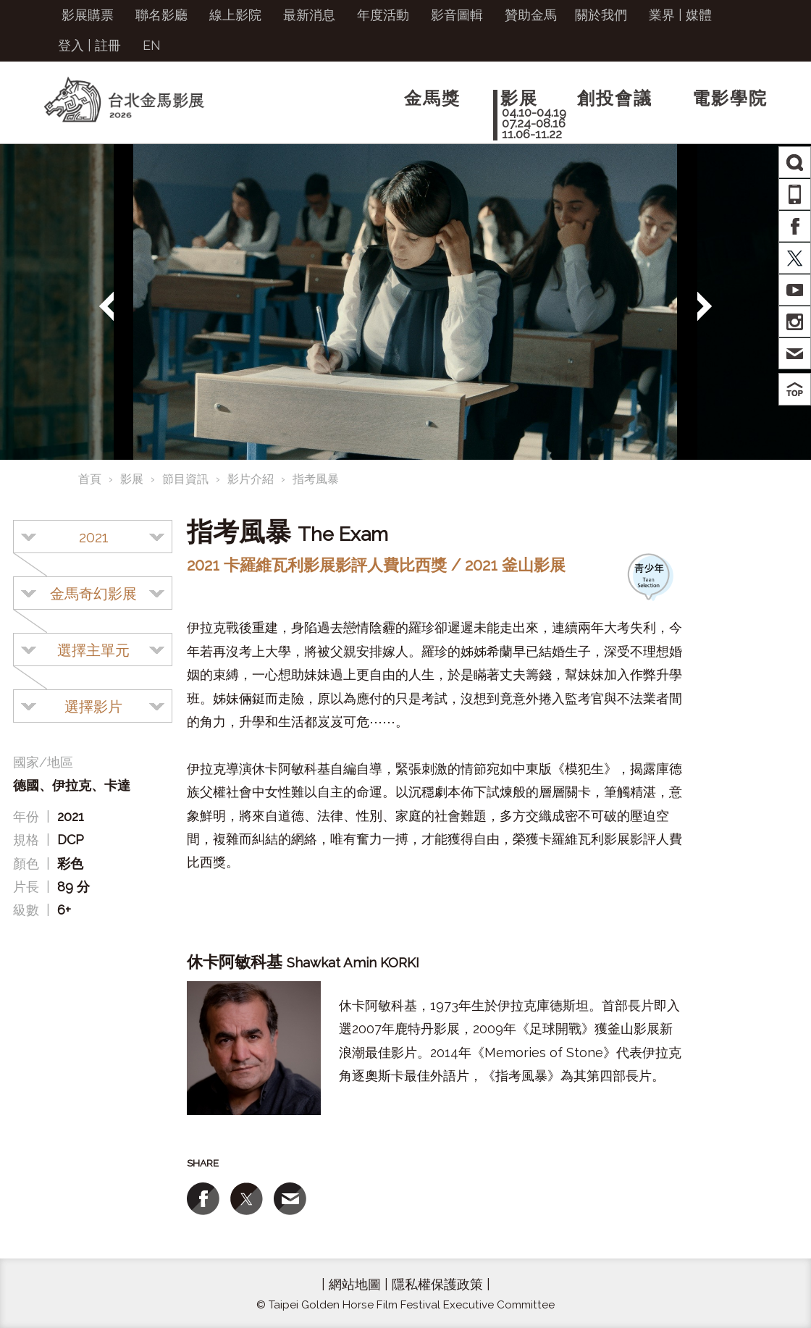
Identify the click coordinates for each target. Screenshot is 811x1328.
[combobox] (92, 536)
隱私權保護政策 (437, 1284)
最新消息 (309, 14)
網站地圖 (355, 1284)
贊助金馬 (531, 14)
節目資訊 (185, 479)
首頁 (89, 479)
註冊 (108, 45)
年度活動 (383, 14)
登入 (71, 45)
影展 (131, 479)
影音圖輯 (457, 14)
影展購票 (88, 14)
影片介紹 (250, 479)
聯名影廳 (161, 14)
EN (152, 45)
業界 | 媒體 (680, 14)
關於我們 (601, 14)
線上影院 (235, 14)
